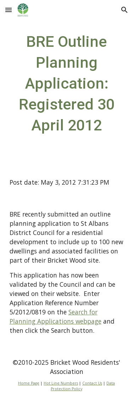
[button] (8, 9)
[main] (67, 83)
